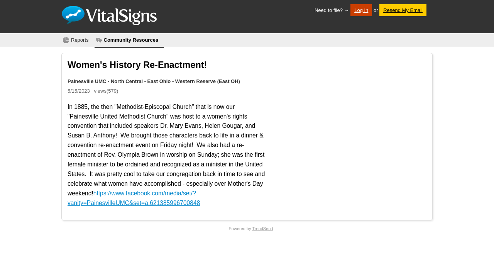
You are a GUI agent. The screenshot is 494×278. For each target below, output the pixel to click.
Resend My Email (403, 10)
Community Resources (131, 40)
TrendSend (262, 228)
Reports (80, 40)
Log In (361, 10)
